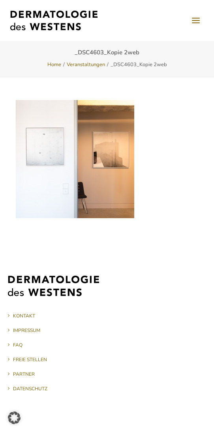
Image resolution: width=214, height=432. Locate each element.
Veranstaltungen (86, 64)
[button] (196, 20)
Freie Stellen (30, 359)
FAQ (18, 345)
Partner (24, 374)
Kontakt (24, 316)
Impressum (26, 330)
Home (54, 64)
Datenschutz (30, 389)
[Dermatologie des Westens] (54, 20)
